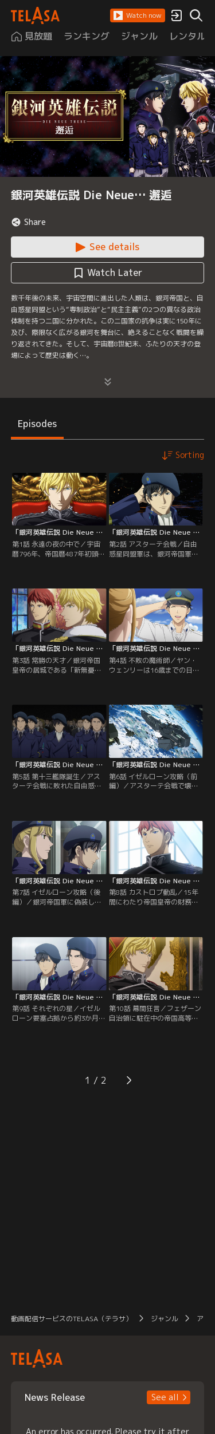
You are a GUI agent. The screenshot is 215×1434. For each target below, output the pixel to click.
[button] (137, 15)
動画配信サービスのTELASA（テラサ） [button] (71, 1319)
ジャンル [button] (164, 1319)
